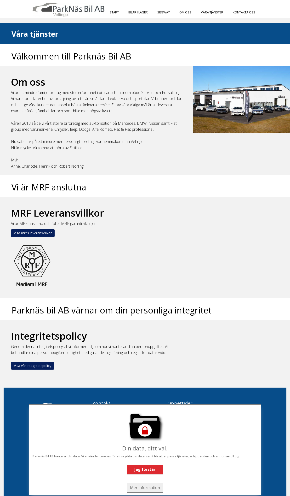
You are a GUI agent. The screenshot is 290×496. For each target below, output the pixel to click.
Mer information (145, 487)
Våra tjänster (212, 12)
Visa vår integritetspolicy (32, 365)
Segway (163, 12)
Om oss (185, 12)
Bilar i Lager (138, 12)
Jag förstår (145, 469)
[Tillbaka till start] (68, 10)
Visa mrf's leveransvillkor (33, 233)
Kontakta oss (244, 12)
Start (114, 12)
